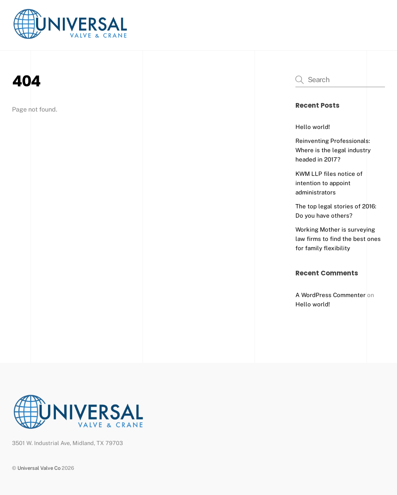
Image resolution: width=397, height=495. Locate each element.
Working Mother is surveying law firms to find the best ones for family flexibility (338, 238)
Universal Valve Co (38, 468)
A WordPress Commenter (330, 295)
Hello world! (312, 127)
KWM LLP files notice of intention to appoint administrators (328, 183)
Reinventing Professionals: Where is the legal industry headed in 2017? (333, 150)
